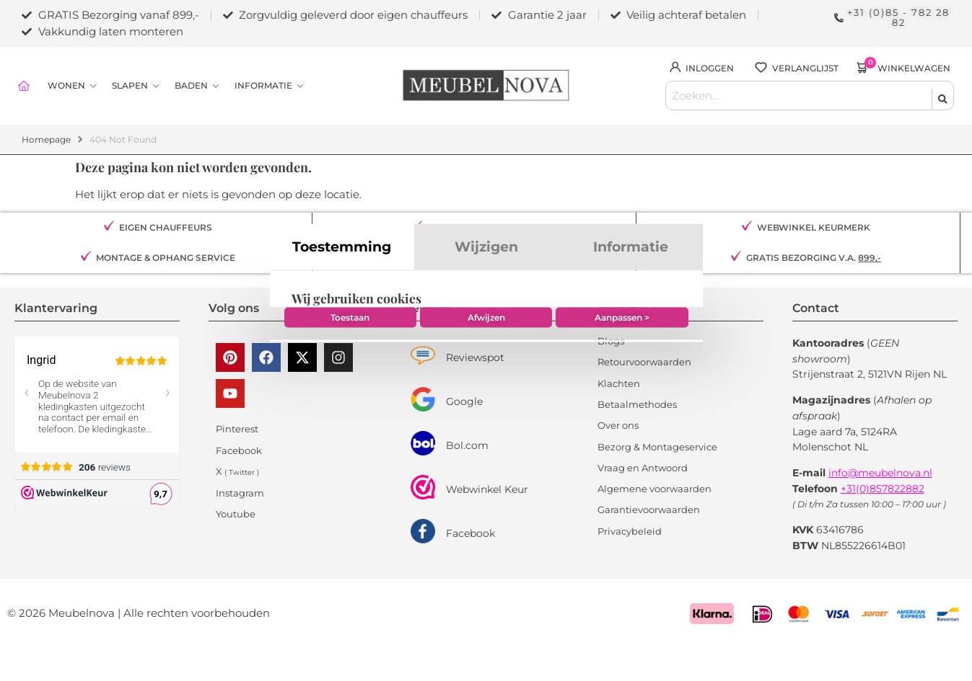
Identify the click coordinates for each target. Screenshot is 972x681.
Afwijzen (486, 472)
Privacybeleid (629, 525)
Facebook (470, 528)
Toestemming (341, 201)
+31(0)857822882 (882, 482)
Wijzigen (486, 201)
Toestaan (347, 472)
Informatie (630, 201)
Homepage (46, 134)
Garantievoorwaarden (648, 504)
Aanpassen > (625, 472)
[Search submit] (942, 92)
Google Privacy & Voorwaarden (396, 425)
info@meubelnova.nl (880, 467)
